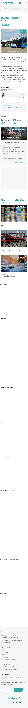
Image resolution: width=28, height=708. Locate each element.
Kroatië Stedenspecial (8, 667)
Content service (6, 647)
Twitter (17, 120)
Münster (4, 9)
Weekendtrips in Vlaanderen (9, 669)
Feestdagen (3, 318)
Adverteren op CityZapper (9, 635)
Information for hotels (8, 642)
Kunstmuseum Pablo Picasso (7, 490)
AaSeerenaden (4, 284)
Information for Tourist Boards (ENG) (12, 640)
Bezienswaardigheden (14, 8)
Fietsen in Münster (5, 456)
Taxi (1, 421)
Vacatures (5, 652)
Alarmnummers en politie (6, 353)
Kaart (23, 31)
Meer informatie (19, 162)
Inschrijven (18, 689)
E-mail (17, 122)
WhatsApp (5, 122)
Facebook (5, 120)
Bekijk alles (4, 202)
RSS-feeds (5, 650)
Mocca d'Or (3, 525)
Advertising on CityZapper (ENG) (10, 637)
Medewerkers (6, 645)
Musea (23, 8)
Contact (4, 654)
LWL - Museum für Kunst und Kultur (9, 559)
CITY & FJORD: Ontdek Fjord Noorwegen (12, 662)
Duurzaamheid (6, 664)
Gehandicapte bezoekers (6, 387)
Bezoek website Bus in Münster (12, 107)
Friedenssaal (3, 593)
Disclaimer (5, 657)
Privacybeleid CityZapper (8, 659)
